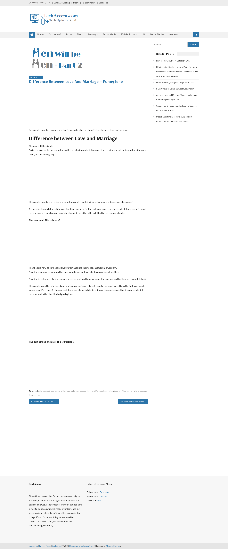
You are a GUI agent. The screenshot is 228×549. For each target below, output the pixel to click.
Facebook (104, 492)
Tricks (69, 34)
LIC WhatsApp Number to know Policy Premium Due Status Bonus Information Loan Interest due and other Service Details (177, 71)
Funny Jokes (35, 77)
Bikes (80, 34)
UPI (143, 34)
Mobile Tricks (128, 34)
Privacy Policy (45, 546)
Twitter (103, 496)
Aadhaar (173, 34)
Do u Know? (55, 34)
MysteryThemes (113, 546)
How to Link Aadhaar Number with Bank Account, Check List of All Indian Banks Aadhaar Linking (134, 401)
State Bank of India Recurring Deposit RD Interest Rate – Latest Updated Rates (174, 119)
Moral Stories (157, 34)
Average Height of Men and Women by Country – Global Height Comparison (177, 97)
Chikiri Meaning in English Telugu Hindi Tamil (175, 82)
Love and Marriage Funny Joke (126, 391)
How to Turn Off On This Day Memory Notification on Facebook (46, 401)
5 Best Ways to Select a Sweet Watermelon (175, 88)
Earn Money (90, 2)
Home (40, 34)
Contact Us (56, 546)
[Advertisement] (88, 107)
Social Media (109, 34)
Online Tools (104, 2)
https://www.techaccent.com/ (82, 546)
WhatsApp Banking (62, 2)
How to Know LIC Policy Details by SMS (173, 60)
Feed (98, 500)
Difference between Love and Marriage (54, 391)
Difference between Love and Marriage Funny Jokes (92, 391)
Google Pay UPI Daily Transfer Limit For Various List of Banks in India (176, 108)
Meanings (77, 2)
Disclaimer (33, 546)
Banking (92, 34)
